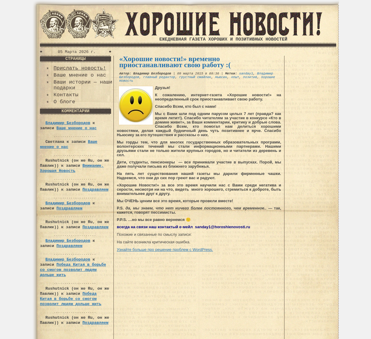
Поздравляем (95, 189)
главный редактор (159, 77)
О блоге (64, 102)
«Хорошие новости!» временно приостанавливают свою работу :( (175, 62)
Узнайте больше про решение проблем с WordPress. (165, 249)
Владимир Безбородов (67, 123)
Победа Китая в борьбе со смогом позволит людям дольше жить (73, 269)
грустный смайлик (195, 77)
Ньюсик (221, 77)
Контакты (66, 95)
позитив (250, 77)
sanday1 (246, 73)
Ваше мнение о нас (80, 75)
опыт (235, 77)
